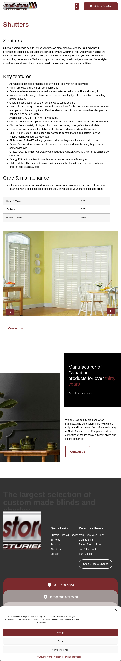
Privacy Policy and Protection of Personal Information (59, 657)
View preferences (60, 649)
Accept (60, 632)
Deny (60, 641)
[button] (116, 610)
